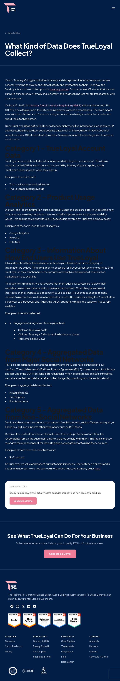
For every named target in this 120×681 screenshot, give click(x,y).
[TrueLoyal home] (16, 586)
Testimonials (67, 646)
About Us (94, 641)
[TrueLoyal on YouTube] (34, 606)
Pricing (8, 651)
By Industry (40, 636)
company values (59, 89)
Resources (67, 636)
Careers (93, 651)
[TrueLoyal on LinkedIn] (29, 606)
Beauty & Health (41, 646)
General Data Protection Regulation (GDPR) (55, 105)
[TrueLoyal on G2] (14, 620)
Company (94, 636)
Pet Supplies (39, 651)
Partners (93, 646)
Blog (63, 656)
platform (10, 636)
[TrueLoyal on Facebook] (12, 606)
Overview (10, 641)
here (97, 468)
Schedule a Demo (98, 656)
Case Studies (68, 641)
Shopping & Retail (42, 656)
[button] (113, 8)
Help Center (67, 661)
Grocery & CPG (41, 641)
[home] (13, 8)
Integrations (67, 651)
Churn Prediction (13, 646)
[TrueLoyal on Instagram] (17, 606)
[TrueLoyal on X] (23, 606)
